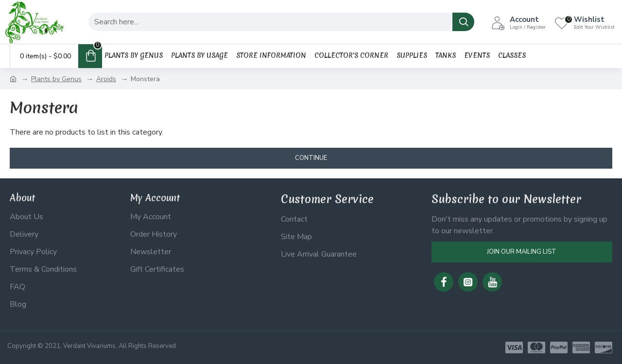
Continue (311, 158)
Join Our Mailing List (521, 251)
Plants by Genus (56, 79)
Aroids (106, 79)
